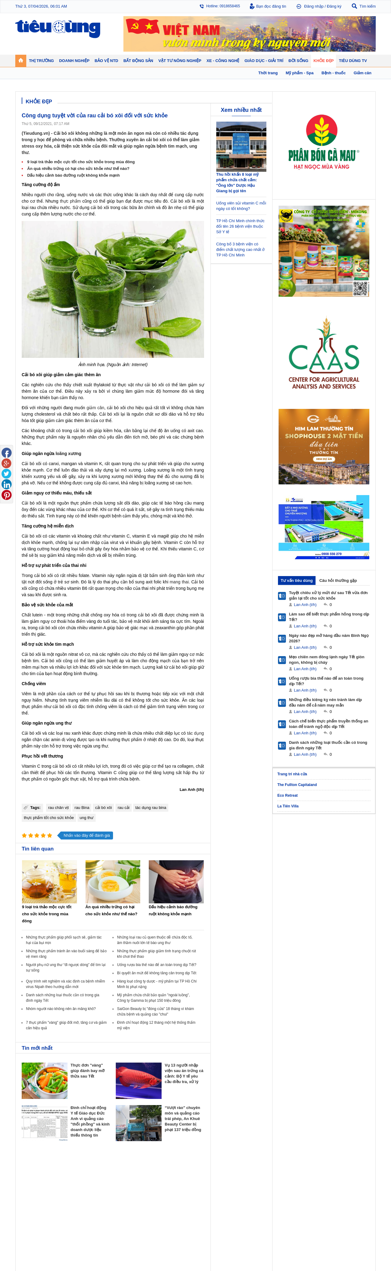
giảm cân (95, 407)
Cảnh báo (206, 1192)
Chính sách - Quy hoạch (173, 1174)
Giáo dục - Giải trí (37, 1209)
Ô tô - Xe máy (76, 1217)
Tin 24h (248, 1174)
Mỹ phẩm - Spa (298, 1186)
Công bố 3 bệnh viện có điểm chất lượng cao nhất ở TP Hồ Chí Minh (240, 249)
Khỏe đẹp (295, 1166)
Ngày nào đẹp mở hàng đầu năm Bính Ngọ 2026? (329, 638)
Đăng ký (334, 6)
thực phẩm (70, 201)
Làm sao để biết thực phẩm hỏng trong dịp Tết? (329, 617)
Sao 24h (28, 1229)
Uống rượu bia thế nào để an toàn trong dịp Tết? (156, 965)
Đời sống (250, 1166)
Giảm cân (294, 1174)
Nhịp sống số (76, 1223)
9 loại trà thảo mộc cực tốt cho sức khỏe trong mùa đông (81, 162)
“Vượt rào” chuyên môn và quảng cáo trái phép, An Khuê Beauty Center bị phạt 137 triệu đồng (183, 1118)
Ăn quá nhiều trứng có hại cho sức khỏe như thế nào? (78, 168)
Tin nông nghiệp (343, 1174)
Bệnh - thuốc (296, 1180)
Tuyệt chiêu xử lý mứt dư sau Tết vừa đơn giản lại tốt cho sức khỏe (328, 595)
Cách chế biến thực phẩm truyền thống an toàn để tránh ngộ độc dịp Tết (328, 724)
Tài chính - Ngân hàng (39, 1180)
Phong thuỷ (163, 1192)
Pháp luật (250, 1180)
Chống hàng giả (211, 1186)
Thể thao (249, 1198)
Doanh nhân (120, 1174)
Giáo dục (28, 1217)
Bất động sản (166, 1166)
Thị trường (31, 1166)
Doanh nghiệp (123, 1166)
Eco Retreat (287, 795)
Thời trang (294, 1192)
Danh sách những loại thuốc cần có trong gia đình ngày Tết (328, 745)
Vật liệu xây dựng (168, 1198)
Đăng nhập (313, 6)
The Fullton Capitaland (297, 785)
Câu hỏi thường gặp (338, 580)
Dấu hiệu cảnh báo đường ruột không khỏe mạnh (73, 175)
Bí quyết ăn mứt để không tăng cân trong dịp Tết (156, 973)
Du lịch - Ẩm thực (256, 1192)
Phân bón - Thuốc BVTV (350, 1180)
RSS (371, 1251)
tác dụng (195, 733)
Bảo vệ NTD (209, 1166)
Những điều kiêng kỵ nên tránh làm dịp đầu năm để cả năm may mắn (325, 702)
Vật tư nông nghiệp (348, 1166)
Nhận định (162, 1180)
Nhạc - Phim (31, 1235)
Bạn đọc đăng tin (271, 6)
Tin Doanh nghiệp (124, 1192)
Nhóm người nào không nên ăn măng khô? (61, 1009)
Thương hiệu (120, 1186)
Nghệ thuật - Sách (36, 1223)
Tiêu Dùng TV (78, 1166)
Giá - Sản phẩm (34, 1186)
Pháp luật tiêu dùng (214, 1174)
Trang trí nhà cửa (292, 774)
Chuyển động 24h (35, 1174)
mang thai (179, 581)
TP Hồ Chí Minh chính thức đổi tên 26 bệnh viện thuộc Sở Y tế (240, 226)
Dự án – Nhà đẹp (168, 1186)
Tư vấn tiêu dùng (297, 580)
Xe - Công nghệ (79, 1209)
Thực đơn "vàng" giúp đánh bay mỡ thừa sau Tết (87, 1070)
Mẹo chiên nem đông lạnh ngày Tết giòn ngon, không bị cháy (326, 660)
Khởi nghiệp (119, 1180)
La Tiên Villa (288, 806)
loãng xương (68, 453)
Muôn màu (250, 1186)
